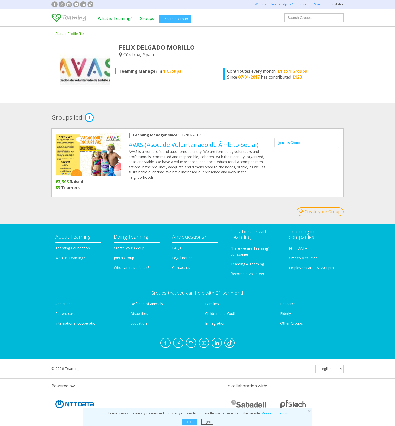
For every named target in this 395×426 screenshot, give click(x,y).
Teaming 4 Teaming (247, 263)
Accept (190, 422)
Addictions (63, 303)
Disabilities (139, 313)
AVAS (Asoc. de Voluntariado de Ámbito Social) (193, 144)
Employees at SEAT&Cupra (311, 267)
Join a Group (124, 257)
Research (288, 303)
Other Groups (291, 323)
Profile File (76, 33)
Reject (207, 422)
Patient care (65, 313)
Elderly (285, 313)
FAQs (176, 248)
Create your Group (320, 211)
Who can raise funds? (131, 267)
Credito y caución (303, 258)
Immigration (215, 323)
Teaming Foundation (72, 248)
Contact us (181, 267)
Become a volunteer (247, 273)
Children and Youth (220, 313)
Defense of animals (146, 303)
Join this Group (289, 142)
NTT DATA (298, 248)
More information (274, 413)
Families (212, 303)
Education (138, 323)
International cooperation (76, 323)
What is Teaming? (115, 18)
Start (59, 33)
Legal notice (182, 257)
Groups (147, 18)
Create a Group (175, 18)
